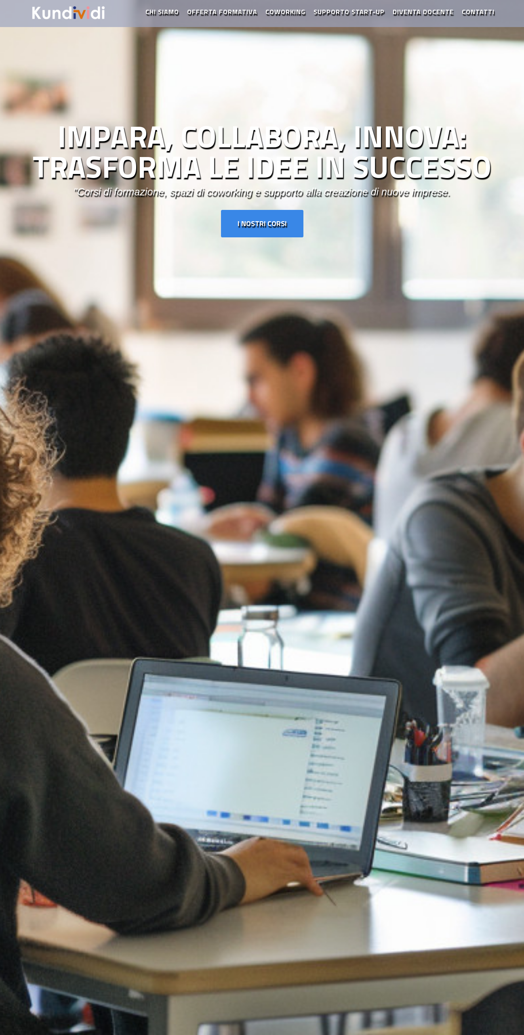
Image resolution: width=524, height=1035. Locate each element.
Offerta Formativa (222, 18)
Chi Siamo (162, 18)
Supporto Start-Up (349, 18)
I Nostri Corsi (262, 223)
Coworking (285, 18)
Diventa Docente (423, 18)
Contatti (478, 18)
